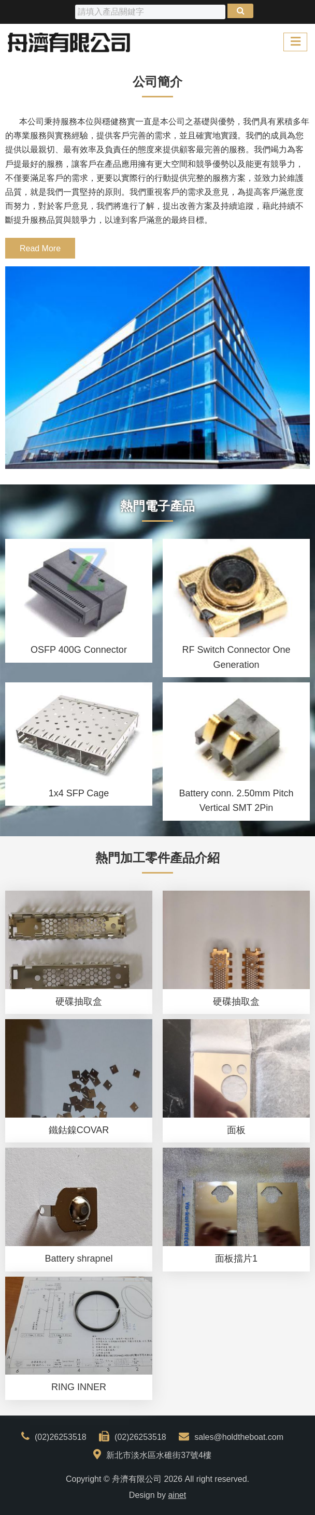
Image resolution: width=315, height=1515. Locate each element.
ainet (177, 1495)
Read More (40, 248)
